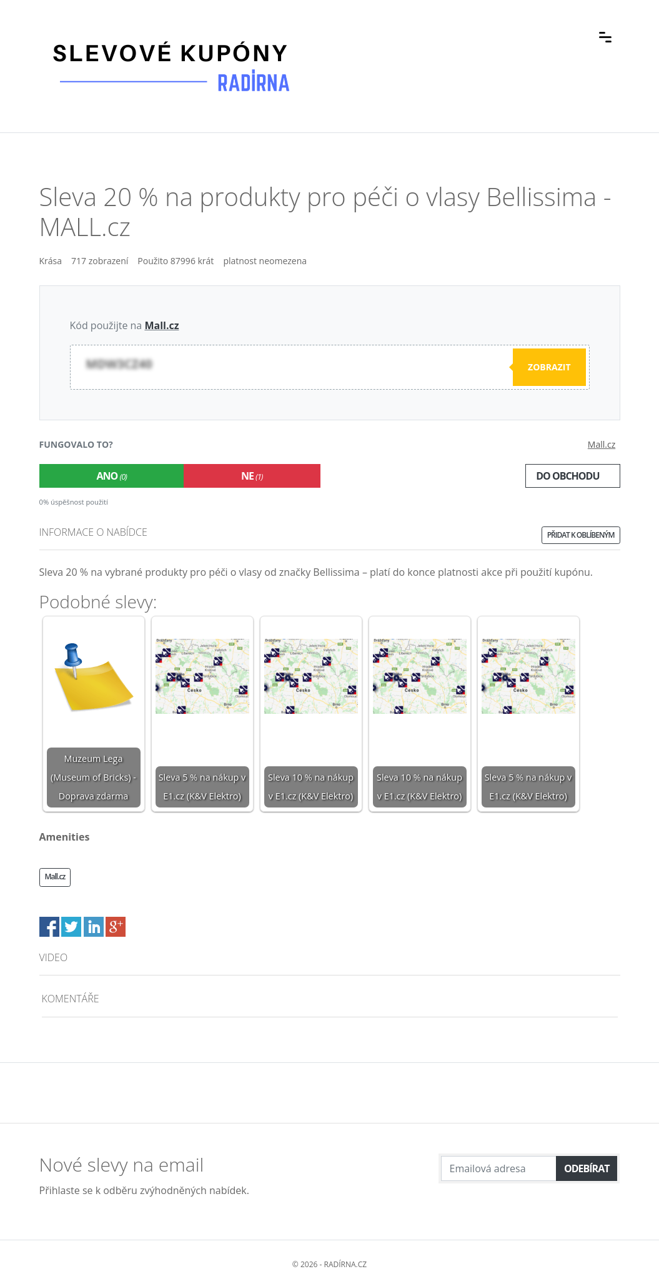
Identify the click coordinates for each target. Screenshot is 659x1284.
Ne (251, 476)
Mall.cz (161, 325)
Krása (50, 261)
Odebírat (586, 1168)
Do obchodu (567, 476)
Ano (112, 476)
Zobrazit (549, 367)
